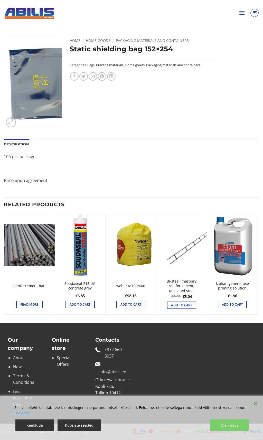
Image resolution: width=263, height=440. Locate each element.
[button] (242, 12)
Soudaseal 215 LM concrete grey (80, 286)
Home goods (98, 40)
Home (75, 40)
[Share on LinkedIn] (111, 76)
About (19, 358)
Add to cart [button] (80, 304)
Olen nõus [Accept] (229, 425)
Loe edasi (22, 412)
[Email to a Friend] (93, 76)
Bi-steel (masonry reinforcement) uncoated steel (181, 286)
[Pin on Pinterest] (102, 76)
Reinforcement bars (29, 286)
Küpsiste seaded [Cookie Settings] (79, 425)
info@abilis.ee (112, 372)
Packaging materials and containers (152, 40)
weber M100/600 (130, 286)
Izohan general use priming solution (232, 286)
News (18, 367)
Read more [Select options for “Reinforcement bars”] (29, 304)
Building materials (109, 65)
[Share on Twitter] (83, 76)
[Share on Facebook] (74, 76)
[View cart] (254, 13)
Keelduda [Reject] (34, 425)
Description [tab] (16, 144)
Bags (91, 65)
